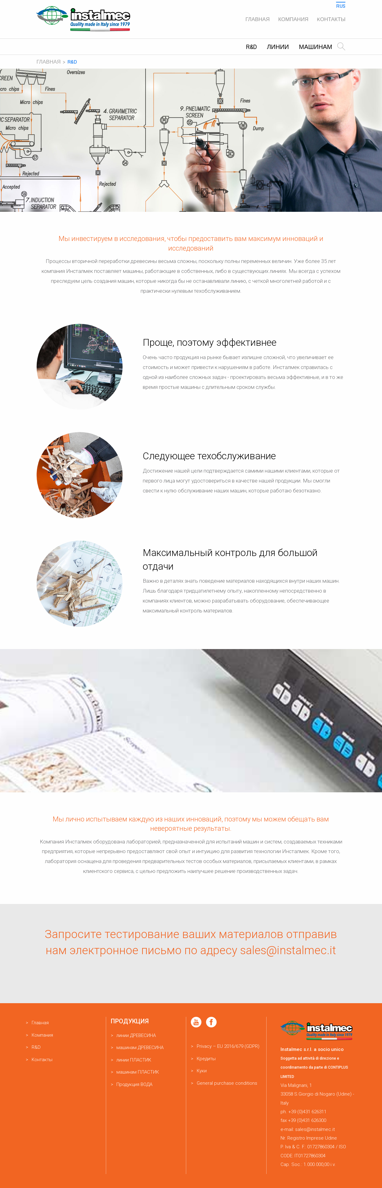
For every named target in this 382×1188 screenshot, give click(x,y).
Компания (293, 19)
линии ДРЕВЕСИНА (136, 1035)
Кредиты (206, 1058)
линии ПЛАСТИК (133, 1060)
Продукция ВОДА (134, 1084)
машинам (315, 46)
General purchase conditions (227, 1083)
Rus (340, 5)
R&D (251, 46)
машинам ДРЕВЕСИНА (140, 1047)
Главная (257, 19)
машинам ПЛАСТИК (137, 1072)
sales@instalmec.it (288, 950)
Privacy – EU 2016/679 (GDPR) (228, 1046)
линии (278, 46)
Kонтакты (331, 19)
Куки (202, 1071)
